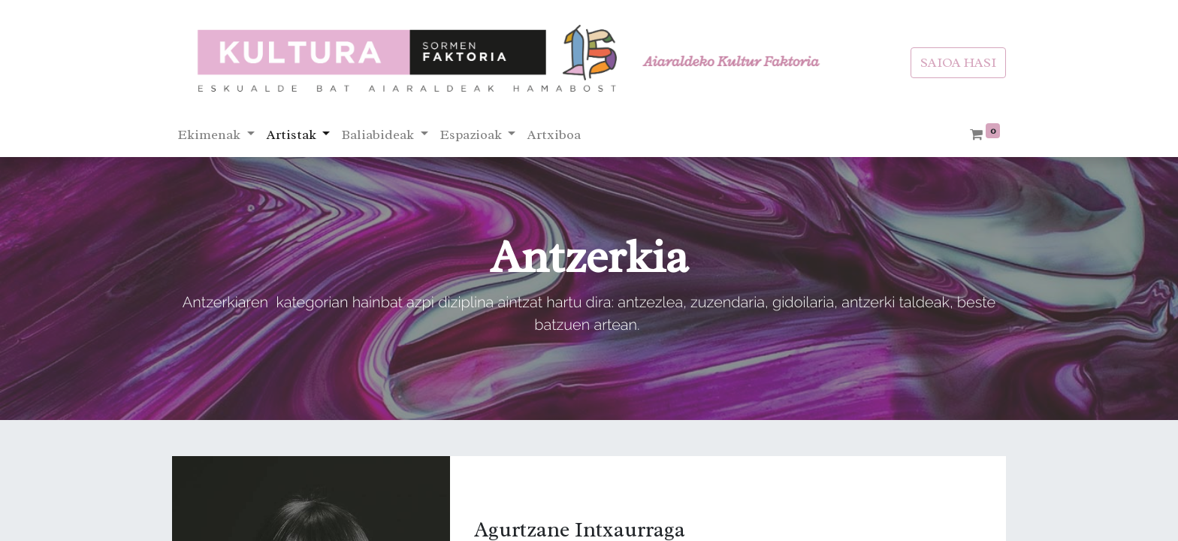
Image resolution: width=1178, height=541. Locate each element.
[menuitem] (554, 135)
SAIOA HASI (958, 62)
